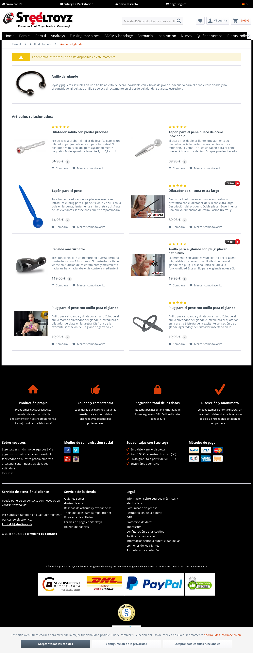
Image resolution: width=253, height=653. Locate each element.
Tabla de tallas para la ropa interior (87, 513)
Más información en (228, 635)
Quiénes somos (74, 498)
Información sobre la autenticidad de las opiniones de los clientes (153, 543)
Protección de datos (139, 522)
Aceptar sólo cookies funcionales (197, 644)
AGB (129, 517)
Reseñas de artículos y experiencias (87, 508)
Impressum (134, 527)
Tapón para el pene (67, 191)
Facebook (67, 450)
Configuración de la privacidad (126, 644)
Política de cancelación (141, 536)
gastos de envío (101, 566)
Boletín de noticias (76, 527)
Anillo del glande (65, 76)
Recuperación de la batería (144, 513)
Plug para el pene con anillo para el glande (85, 308)
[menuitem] (152, 21)
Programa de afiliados (78, 517)
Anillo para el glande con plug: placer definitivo (198, 251)
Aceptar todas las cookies (55, 644)
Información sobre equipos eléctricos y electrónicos (152, 501)
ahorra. (209, 635)
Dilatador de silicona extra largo (194, 191)
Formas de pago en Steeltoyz (83, 522)
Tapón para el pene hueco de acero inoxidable (196, 134)
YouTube (67, 459)
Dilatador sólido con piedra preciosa (80, 132)
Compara (60, 168)
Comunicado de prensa (141, 508)
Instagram (76, 459)
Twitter (76, 450)
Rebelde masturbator (68, 249)
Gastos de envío (74, 503)
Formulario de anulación (142, 550)
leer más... (9, 473)
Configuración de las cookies (145, 531)
